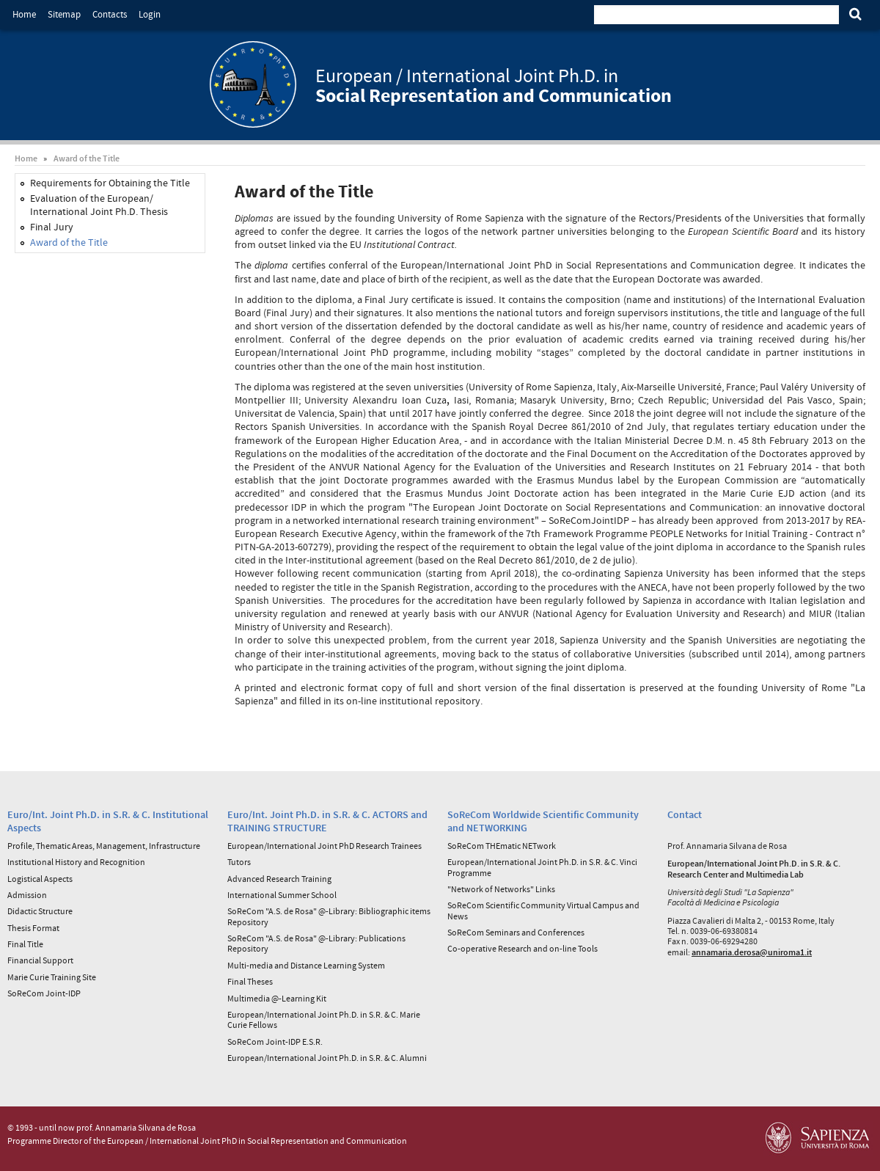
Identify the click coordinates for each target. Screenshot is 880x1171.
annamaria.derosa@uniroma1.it (752, 951)
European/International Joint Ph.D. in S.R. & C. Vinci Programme (542, 867)
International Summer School (282, 894)
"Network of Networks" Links (501, 888)
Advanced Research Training (279, 878)
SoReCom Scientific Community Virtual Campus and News (543, 910)
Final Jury (51, 226)
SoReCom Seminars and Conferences (515, 932)
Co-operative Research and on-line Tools (522, 948)
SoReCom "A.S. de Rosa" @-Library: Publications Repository (316, 943)
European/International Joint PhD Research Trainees (324, 845)
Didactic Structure (40, 910)
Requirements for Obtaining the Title (110, 182)
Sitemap (64, 14)
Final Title (25, 943)
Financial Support (40, 960)
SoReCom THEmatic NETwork (501, 845)
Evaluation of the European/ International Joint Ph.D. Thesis (99, 204)
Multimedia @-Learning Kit (276, 998)
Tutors (239, 861)
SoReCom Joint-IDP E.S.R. (275, 1041)
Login (150, 14)
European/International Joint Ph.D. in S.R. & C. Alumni (327, 1057)
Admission (27, 894)
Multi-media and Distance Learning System (306, 965)
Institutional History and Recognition (76, 861)
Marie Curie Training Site (51, 976)
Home (24, 14)
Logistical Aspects (40, 878)
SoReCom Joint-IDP (44, 993)
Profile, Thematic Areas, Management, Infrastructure (103, 845)
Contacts (109, 14)
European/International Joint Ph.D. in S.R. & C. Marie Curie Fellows (323, 1019)
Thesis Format (33, 927)
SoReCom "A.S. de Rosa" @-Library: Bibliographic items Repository (328, 916)
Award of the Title (87, 158)
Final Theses (250, 981)
